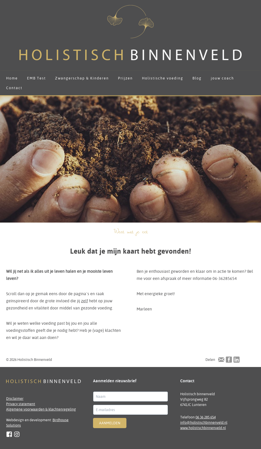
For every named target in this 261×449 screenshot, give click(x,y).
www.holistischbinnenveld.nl (203, 428)
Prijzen (125, 78)
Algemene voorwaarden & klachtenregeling (41, 409)
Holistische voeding (162, 78)
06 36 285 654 (205, 417)
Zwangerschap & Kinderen (82, 78)
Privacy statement (20, 404)
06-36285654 (225, 278)
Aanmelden (109, 423)
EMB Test (36, 78)
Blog (197, 78)
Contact (14, 88)
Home (12, 78)
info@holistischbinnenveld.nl (203, 422)
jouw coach (222, 78)
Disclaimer (14, 398)
